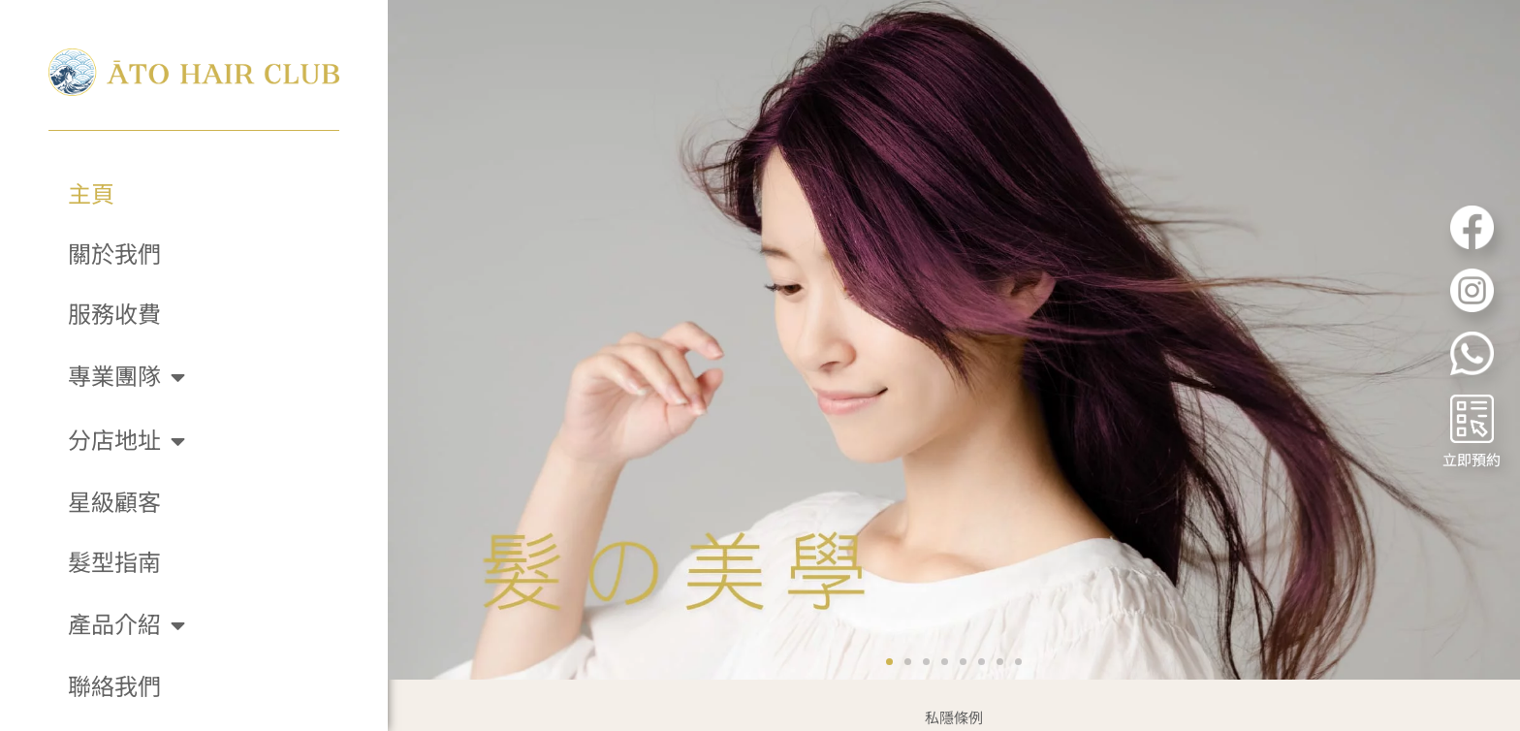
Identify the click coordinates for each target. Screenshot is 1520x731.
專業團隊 (126, 377)
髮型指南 (114, 563)
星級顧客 (114, 503)
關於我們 (114, 255)
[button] (889, 632)
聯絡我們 (114, 687)
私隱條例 (954, 688)
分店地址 (126, 441)
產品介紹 (126, 625)
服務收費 (114, 315)
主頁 (91, 194)
